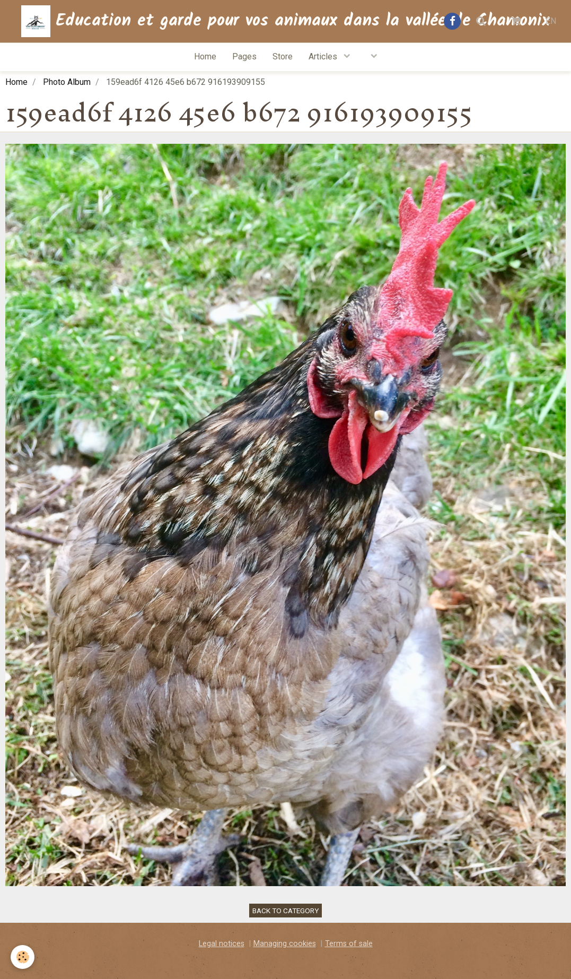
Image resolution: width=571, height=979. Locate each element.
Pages (244, 56)
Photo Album (67, 82)
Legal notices (221, 943)
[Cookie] (22, 957)
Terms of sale (349, 943)
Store (283, 56)
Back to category (285, 910)
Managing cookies (284, 943)
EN (551, 21)
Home (205, 56)
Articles (324, 56)
